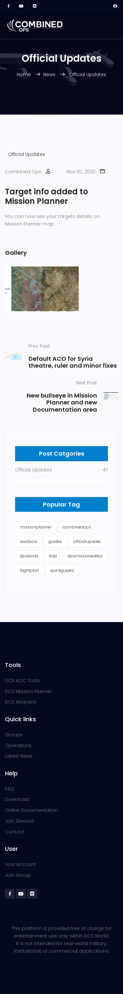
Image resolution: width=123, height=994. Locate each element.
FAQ (9, 789)
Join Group (18, 875)
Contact (14, 832)
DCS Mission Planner (28, 691)
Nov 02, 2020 (81, 171)
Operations (18, 745)
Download (17, 799)
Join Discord (19, 821)
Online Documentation (31, 810)
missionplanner (35, 527)
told (53, 556)
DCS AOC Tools (22, 680)
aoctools (28, 541)
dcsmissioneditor (85, 556)
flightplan (29, 570)
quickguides (62, 570)
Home (24, 74)
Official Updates (87, 74)
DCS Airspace (20, 702)
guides (55, 541)
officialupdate (87, 541)
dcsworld (29, 556)
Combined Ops (23, 171)
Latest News (18, 756)
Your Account (20, 864)
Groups (14, 734)
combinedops (77, 527)
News (50, 74)
